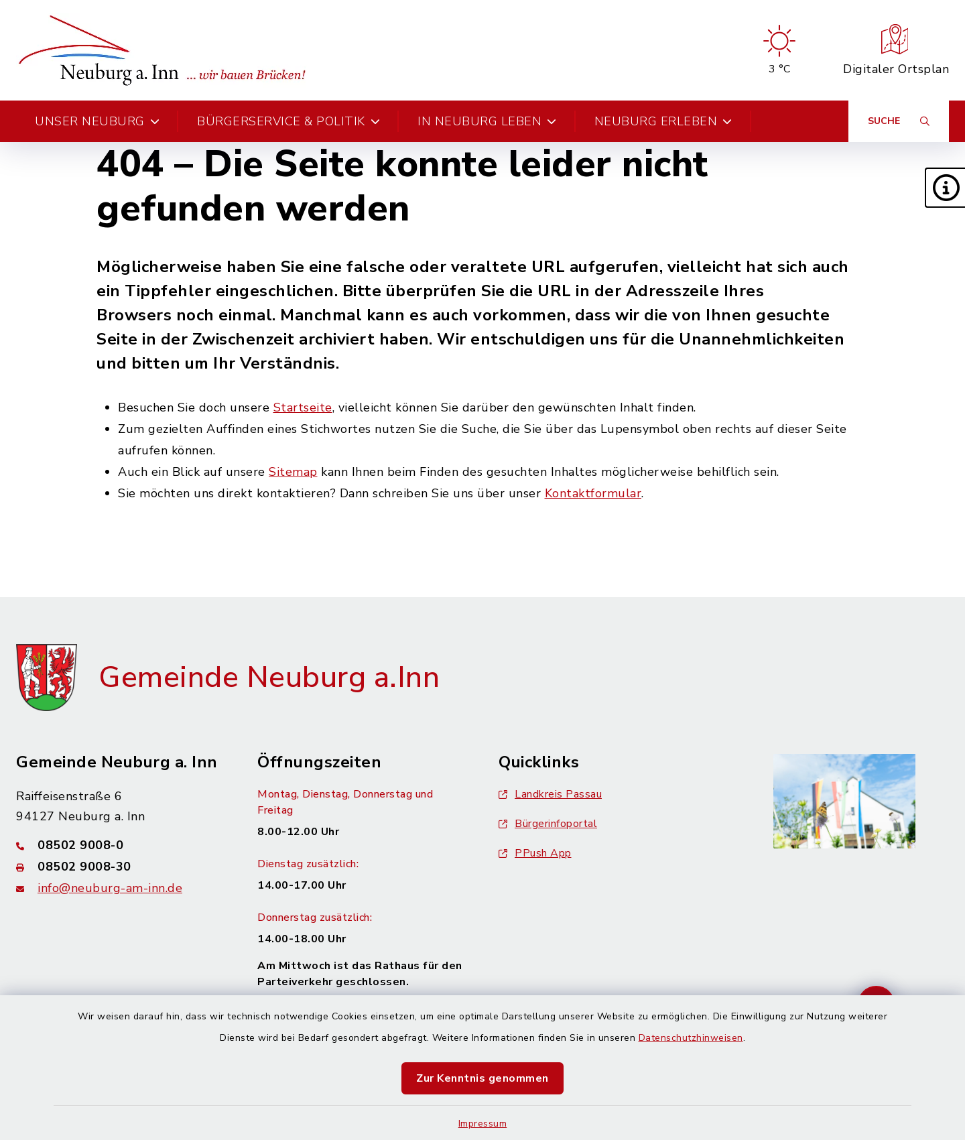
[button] (945, 188)
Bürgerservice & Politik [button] (288, 121)
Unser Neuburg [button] (97, 121)
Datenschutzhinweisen (691, 1037)
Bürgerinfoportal (548, 823)
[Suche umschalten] (898, 121)
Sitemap (293, 472)
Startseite (302, 407)
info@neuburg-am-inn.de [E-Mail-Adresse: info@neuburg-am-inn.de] (110, 888)
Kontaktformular (593, 493)
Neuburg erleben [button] (663, 121)
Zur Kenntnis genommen (482, 1078)
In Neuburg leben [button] (487, 121)
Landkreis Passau (550, 794)
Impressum (482, 1123)
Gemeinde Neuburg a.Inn (269, 677)
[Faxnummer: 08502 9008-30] (120, 867)
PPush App (535, 853)
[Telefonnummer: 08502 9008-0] (120, 845)
